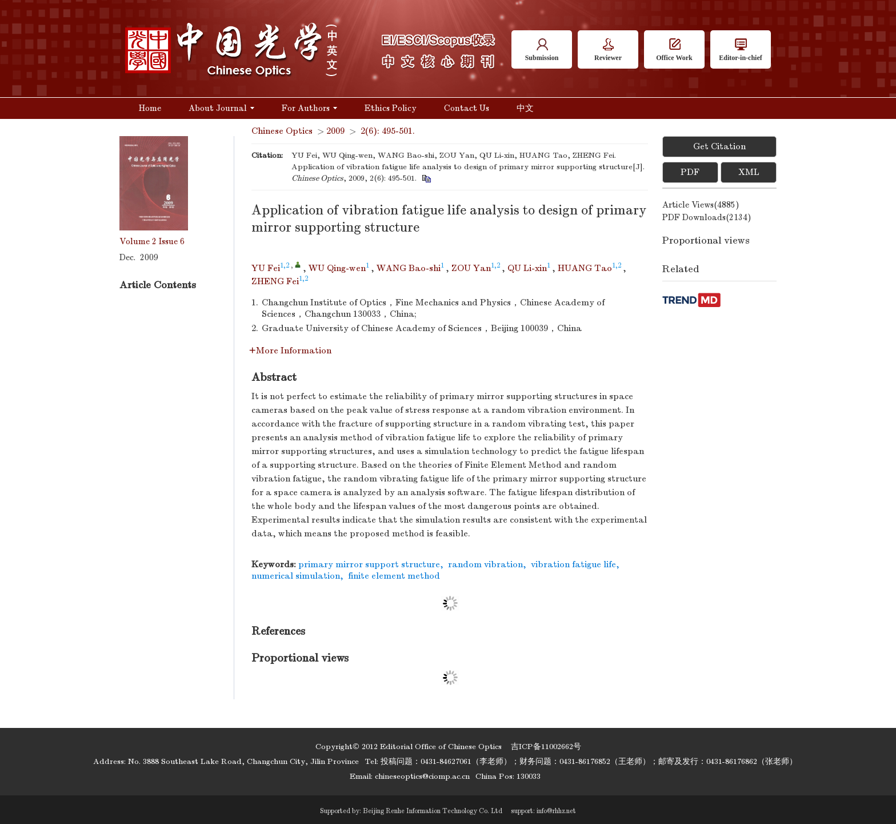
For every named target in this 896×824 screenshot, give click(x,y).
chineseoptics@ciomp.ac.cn (422, 776)
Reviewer (608, 50)
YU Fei (265, 268)
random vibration (485, 564)
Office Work (674, 50)
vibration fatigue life (573, 564)
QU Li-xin (527, 268)
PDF (690, 172)
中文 (525, 108)
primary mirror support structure (369, 564)
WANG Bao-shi (409, 268)
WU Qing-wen (337, 268)
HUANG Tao (585, 268)
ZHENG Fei (275, 281)
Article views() (700, 205)
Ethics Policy (391, 108)
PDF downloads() (706, 217)
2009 (335, 131)
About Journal (221, 108)
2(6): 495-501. (388, 131)
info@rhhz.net (556, 811)
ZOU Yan (471, 268)
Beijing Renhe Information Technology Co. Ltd (432, 811)
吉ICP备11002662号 (546, 746)
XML (748, 172)
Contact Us (466, 108)
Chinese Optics (282, 131)
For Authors (309, 108)
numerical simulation (295, 576)
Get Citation (719, 146)
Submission (542, 50)
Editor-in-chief (740, 50)
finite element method (394, 576)
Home (150, 108)
